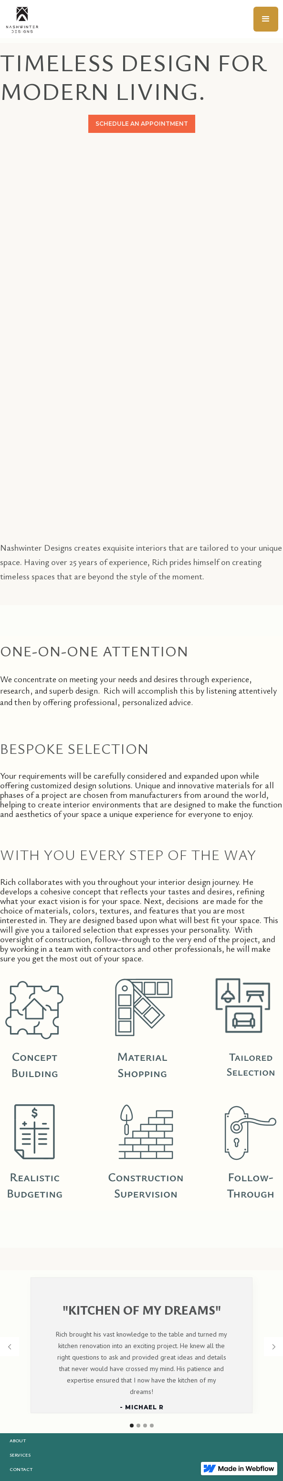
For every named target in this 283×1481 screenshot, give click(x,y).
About (18, 1440)
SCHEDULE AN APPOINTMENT (141, 123)
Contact (21, 1469)
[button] (265, 19)
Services (20, 1454)
